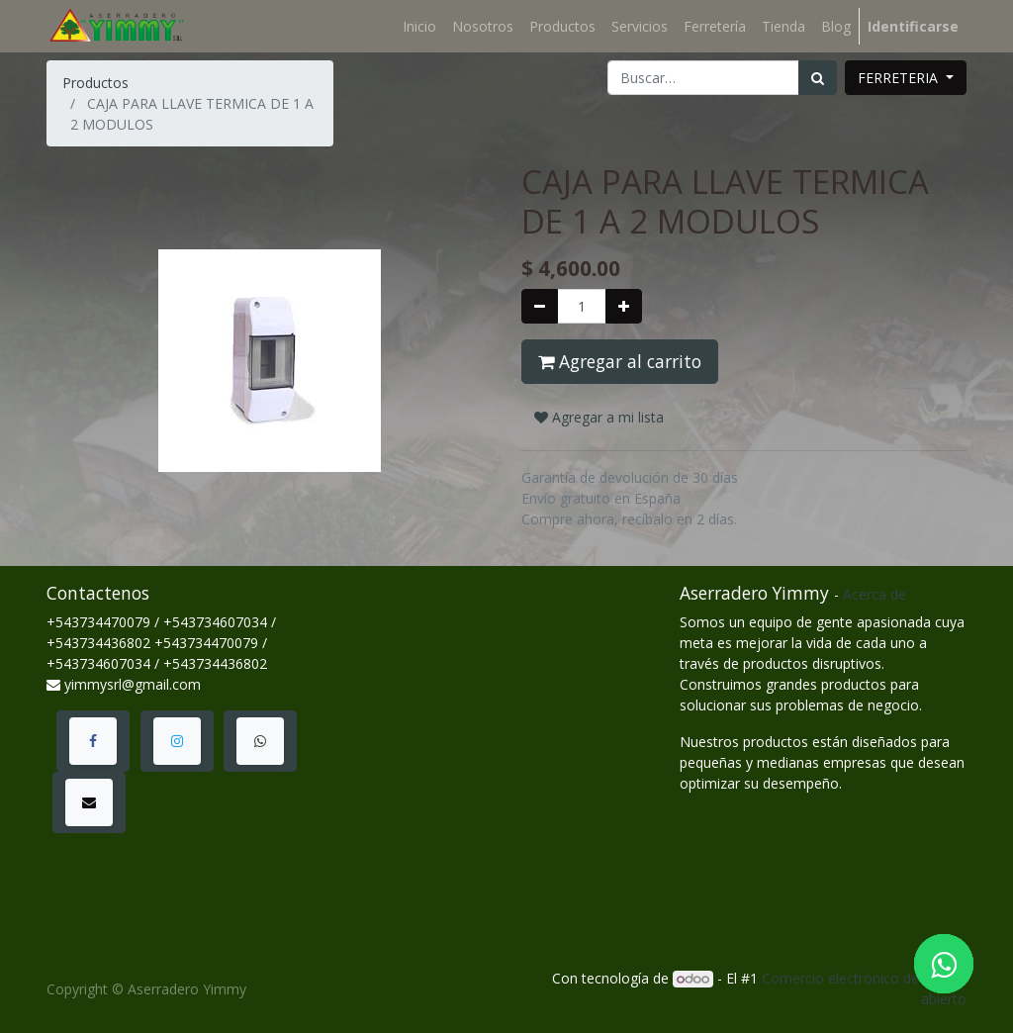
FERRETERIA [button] (900, 77)
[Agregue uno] (623, 306)
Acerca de (874, 594)
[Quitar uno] (539, 306)
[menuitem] (419, 26)
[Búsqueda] (817, 77)
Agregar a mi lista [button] (599, 417)
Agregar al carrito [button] (619, 361)
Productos (95, 82)
